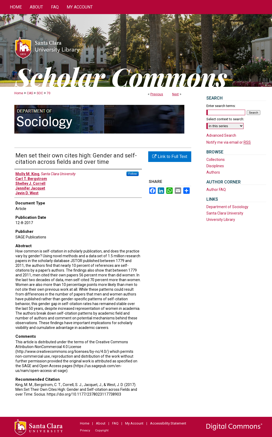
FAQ (115, 423)
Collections (215, 159)
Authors (213, 172)
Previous (156, 94)
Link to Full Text (169, 156)
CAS (30, 93)
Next (175, 94)
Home (18, 93)
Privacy (85, 430)
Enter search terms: (221, 106)
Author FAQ (216, 189)
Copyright (101, 430)
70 (48, 93)
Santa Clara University (224, 213)
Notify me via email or (228, 142)
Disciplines (215, 166)
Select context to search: (225, 119)
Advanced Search (221, 135)
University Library (220, 219)
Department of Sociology (227, 207)
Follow (132, 173)
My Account (134, 423)
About (100, 423)
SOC (40, 93)
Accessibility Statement (168, 423)
